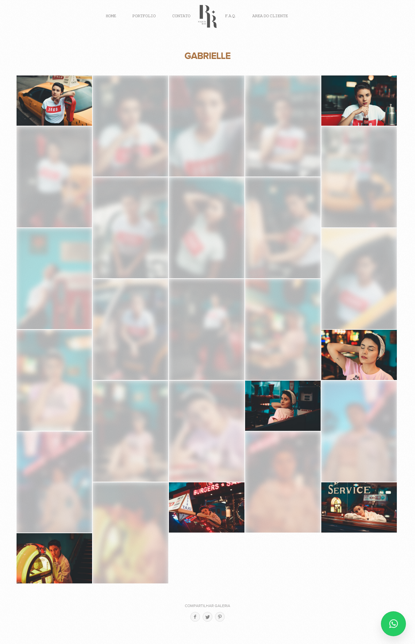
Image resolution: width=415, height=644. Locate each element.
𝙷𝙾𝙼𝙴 (111, 16)
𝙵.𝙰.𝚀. (230, 16)
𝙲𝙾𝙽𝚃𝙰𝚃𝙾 (181, 16)
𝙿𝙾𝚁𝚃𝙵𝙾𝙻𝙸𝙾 (144, 16)
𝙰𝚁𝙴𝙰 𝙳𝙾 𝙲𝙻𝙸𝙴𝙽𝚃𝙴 (270, 16)
